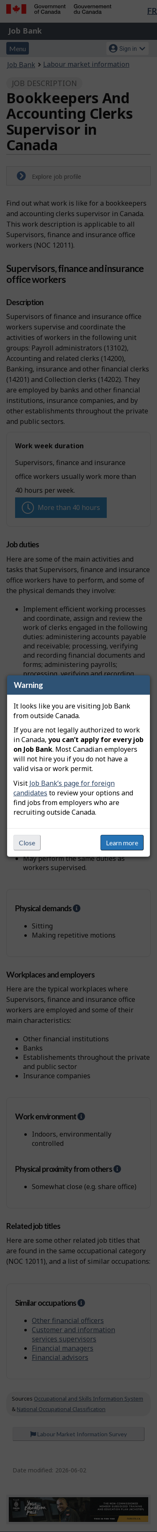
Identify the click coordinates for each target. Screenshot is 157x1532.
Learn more (122, 843)
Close (27, 843)
